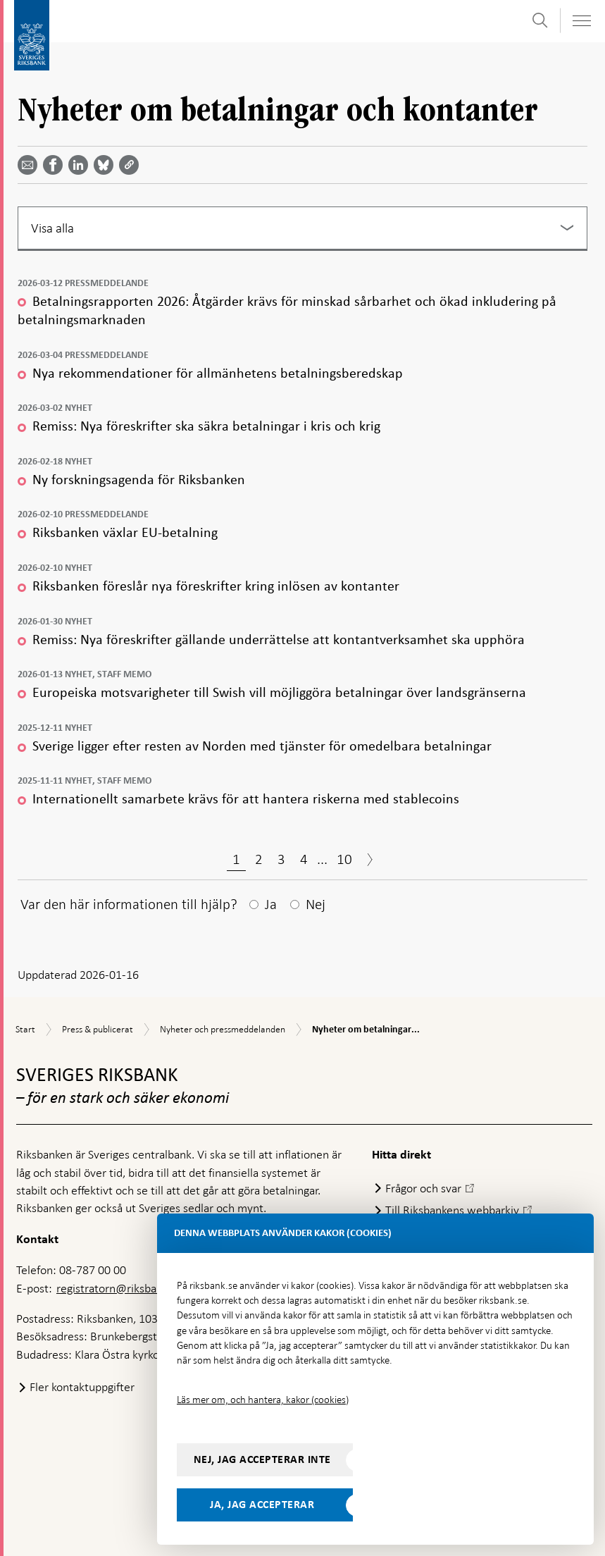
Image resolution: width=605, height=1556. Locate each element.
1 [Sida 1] (236, 859)
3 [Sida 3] (281, 859)
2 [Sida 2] (259, 859)
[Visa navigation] (581, 21)
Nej (315, 904)
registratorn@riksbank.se (119, 1288)
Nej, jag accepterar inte (262, 1459)
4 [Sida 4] (304, 859)
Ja (271, 904)
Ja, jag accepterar (262, 1504)
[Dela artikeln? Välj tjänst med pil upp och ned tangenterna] (81, 165)
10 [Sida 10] (344, 859)
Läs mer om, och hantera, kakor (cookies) (263, 1399)
